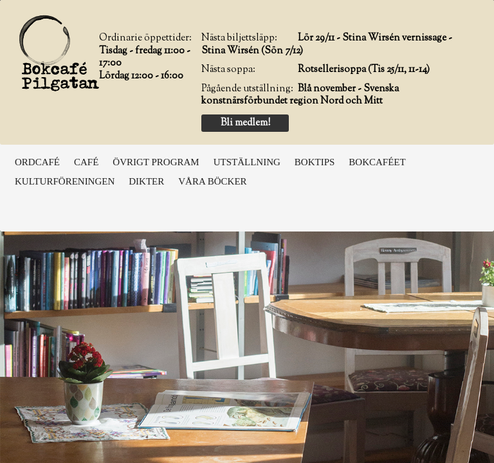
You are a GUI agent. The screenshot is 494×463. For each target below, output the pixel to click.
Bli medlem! (245, 123)
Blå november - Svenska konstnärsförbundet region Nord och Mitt (300, 95)
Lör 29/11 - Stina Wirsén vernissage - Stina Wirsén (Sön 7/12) (326, 45)
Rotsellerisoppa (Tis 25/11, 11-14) (364, 70)
